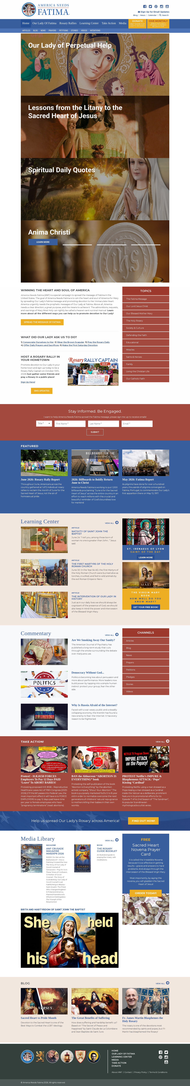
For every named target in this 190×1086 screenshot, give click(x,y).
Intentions (95, 30)
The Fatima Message (136, 299)
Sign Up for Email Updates (153, 12)
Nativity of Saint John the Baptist (90, 532)
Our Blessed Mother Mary (139, 313)
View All (112, 522)
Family (129, 364)
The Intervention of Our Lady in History (94, 597)
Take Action (109, 23)
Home (25, 23)
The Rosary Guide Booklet (107, 849)
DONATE (137, 23)
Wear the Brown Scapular (70, 342)
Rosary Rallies (68, 23)
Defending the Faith (136, 335)
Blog (135, 15)
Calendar (152, 15)
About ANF (117, 1072)
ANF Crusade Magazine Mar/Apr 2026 (55, 851)
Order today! (145, 893)
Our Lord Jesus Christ (137, 306)
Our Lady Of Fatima (123, 1054)
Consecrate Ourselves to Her (38, 342)
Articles (26, 30)
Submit (95, 432)
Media (122, 23)
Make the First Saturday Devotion (80, 345)
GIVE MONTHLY (158, 23)
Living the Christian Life (137, 371)
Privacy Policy (140, 1072)
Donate (116, 1066)
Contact (128, 1072)
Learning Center (89, 23)
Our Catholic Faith (135, 379)
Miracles (130, 350)
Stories (74, 30)
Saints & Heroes (134, 357)
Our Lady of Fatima (44, 23)
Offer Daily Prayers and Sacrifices (41, 345)
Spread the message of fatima (42, 322)
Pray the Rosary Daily (99, 342)
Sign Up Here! (28, 382)
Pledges (130, 677)
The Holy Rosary (134, 321)
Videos (84, 30)
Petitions (63, 30)
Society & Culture (135, 328)
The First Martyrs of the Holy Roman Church (92, 565)
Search (164, 15)
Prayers (52, 30)
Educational (132, 342)
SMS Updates (41, 391)
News (142, 15)
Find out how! (143, 820)
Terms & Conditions (158, 1072)
